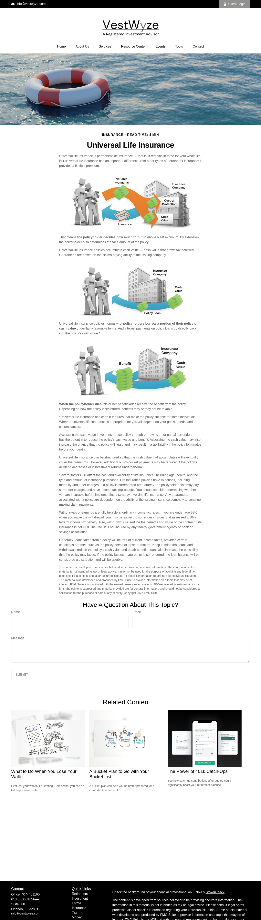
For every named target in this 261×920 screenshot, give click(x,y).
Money (77, 917)
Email (137, 612)
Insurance (79, 908)
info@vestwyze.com (28, 4)
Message (17, 638)
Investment (80, 898)
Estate (76, 903)
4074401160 (30, 894)
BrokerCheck (215, 892)
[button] (61, 46)
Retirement (80, 894)
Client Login (234, 4)
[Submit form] (21, 675)
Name (15, 612)
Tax (74, 912)
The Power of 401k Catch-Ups (198, 771)
